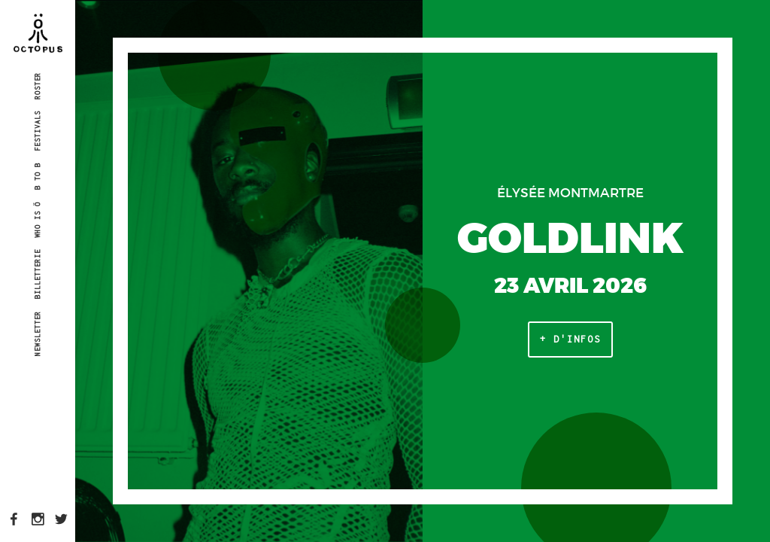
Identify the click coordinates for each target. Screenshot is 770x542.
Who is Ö (37, 220)
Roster (37, 85)
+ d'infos (570, 339)
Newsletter (37, 332)
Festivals (37, 131)
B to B (37, 176)
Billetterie (37, 274)
